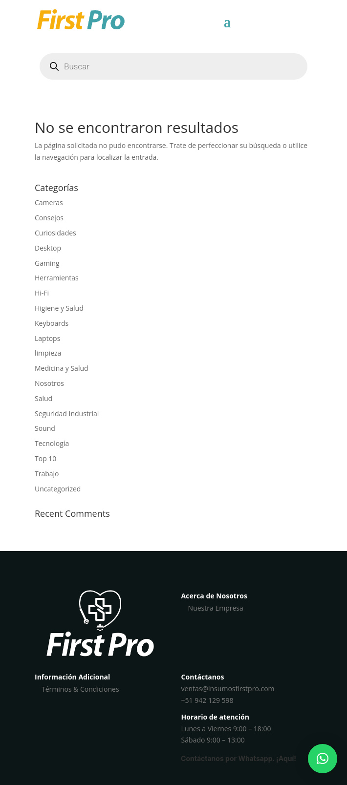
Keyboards (51, 323)
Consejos (49, 217)
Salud (43, 398)
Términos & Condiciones (80, 689)
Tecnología (52, 443)
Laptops (47, 338)
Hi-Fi (42, 292)
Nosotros (49, 383)
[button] (322, 758)
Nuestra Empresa (215, 608)
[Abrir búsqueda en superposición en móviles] (173, 66)
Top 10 (45, 458)
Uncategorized (58, 488)
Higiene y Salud (59, 308)
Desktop (48, 248)
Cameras (49, 202)
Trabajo (47, 473)
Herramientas (57, 277)
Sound (45, 428)
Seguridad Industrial (67, 413)
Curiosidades (55, 232)
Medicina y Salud (61, 368)
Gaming (47, 263)
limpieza (48, 353)
